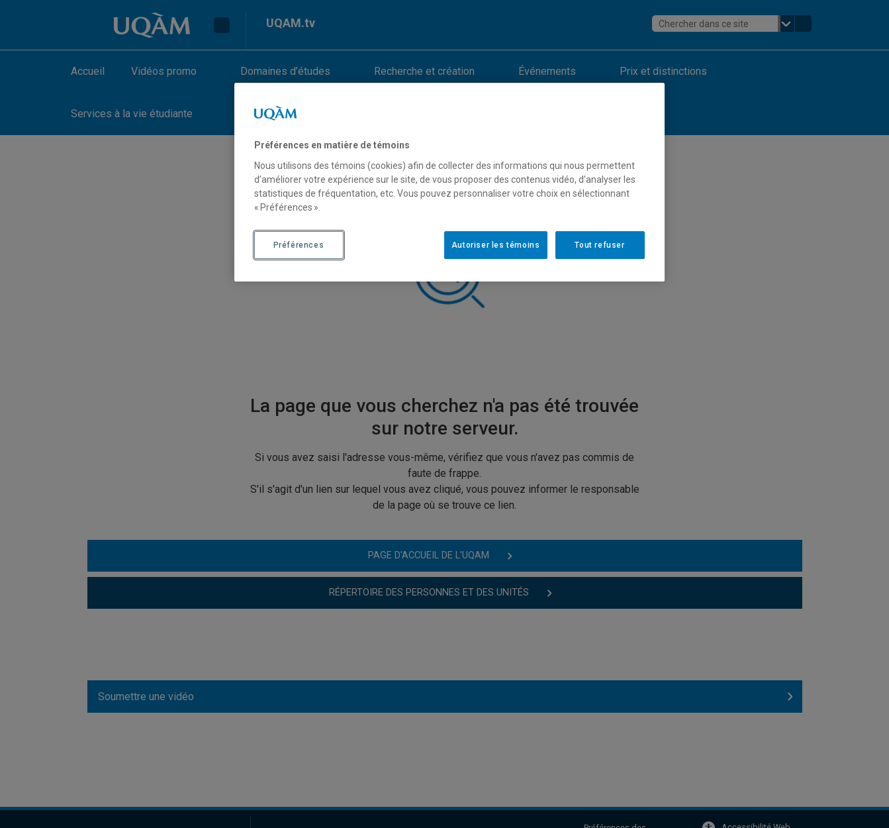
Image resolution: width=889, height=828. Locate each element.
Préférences (298, 245)
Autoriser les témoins (495, 245)
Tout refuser (599, 245)
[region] (449, 182)
